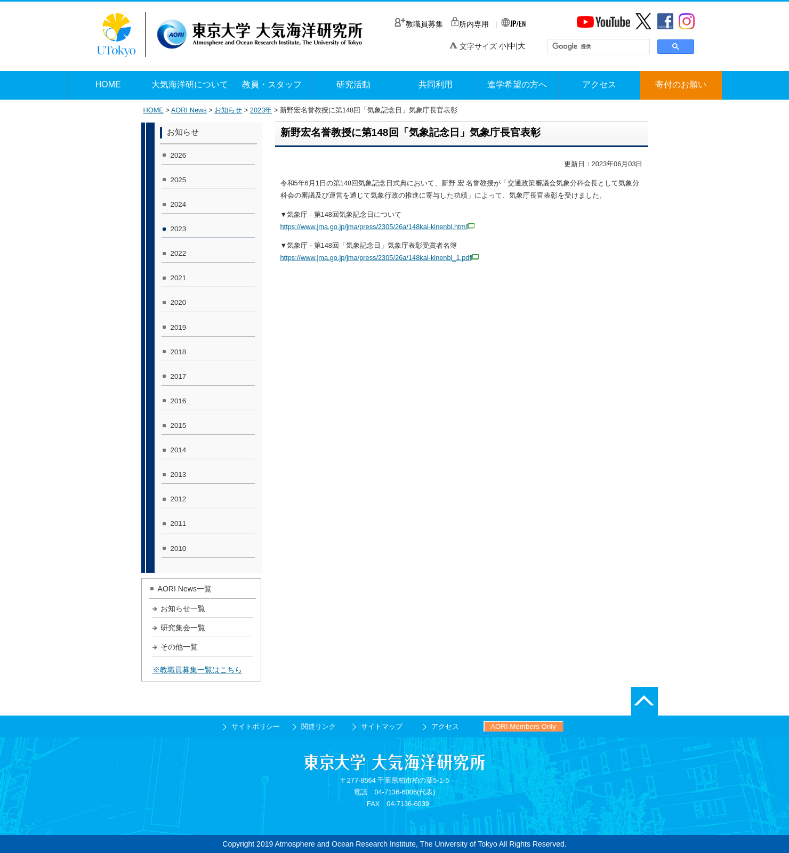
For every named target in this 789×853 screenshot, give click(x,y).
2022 (179, 253)
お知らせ (228, 110)
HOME (153, 110)
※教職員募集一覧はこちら (197, 669)
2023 (179, 229)
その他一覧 (179, 647)
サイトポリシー (255, 726)
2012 (179, 499)
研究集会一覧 (182, 627)
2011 (179, 523)
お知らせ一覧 (182, 608)
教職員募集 (419, 24)
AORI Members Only (523, 726)
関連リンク (318, 726)
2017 (179, 376)
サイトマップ (381, 726)
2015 (179, 425)
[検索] (597, 47)
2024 (179, 204)
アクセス (445, 726)
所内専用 (470, 24)
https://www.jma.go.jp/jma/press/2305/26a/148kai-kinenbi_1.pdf (379, 258)
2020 (179, 302)
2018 (179, 352)
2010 (179, 549)
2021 (179, 278)
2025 (179, 180)
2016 (179, 401)
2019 (179, 327)
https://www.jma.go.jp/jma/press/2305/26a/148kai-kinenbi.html (377, 227)
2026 (179, 155)
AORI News (189, 110)
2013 (179, 474)
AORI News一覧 (185, 588)
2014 (179, 450)
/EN (513, 23)
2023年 (261, 110)
